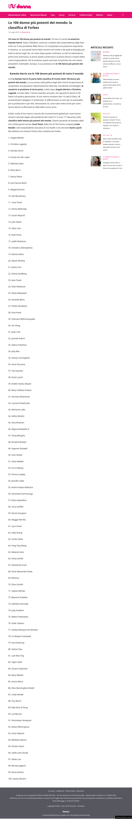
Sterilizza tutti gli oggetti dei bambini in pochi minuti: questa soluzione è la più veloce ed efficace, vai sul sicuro (112, 61)
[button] (123, 15)
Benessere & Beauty (38, 15)
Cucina (61, 15)
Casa (53, 15)
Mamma (99, 15)
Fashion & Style (86, 15)
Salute (109, 15)
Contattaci (81, 806)
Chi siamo (51, 791)
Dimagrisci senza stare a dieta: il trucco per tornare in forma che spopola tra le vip (112, 165)
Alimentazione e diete (17, 15)
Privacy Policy (70, 791)
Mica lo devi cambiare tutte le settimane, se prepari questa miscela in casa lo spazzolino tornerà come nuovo (112, 144)
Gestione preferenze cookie (123, 817)
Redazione (60, 791)
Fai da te (71, 15)
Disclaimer (80, 791)
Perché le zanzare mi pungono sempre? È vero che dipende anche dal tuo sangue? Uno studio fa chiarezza (112, 122)
